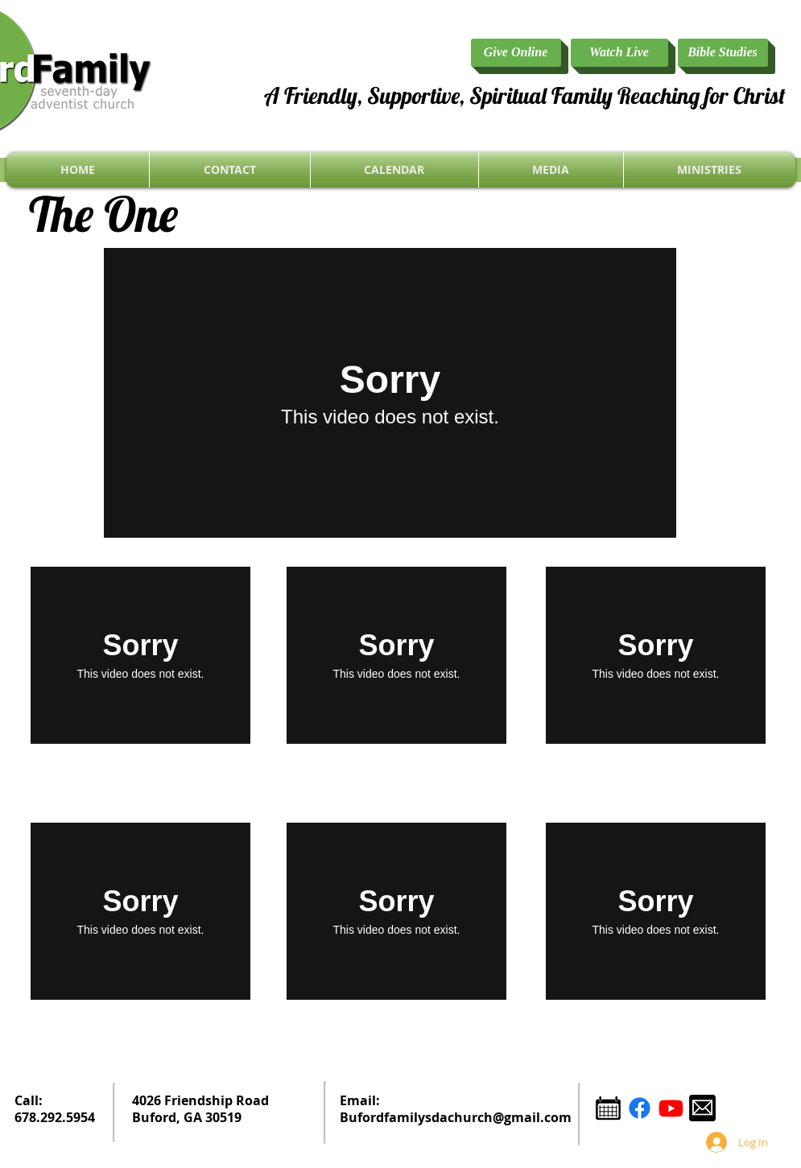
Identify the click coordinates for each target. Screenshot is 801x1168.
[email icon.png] (702, 1108)
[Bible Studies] (723, 53)
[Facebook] (640, 1108)
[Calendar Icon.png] (608, 1108)
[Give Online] (516, 53)
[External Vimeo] (390, 393)
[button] (709, 170)
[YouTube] (671, 1108)
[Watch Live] (619, 53)
